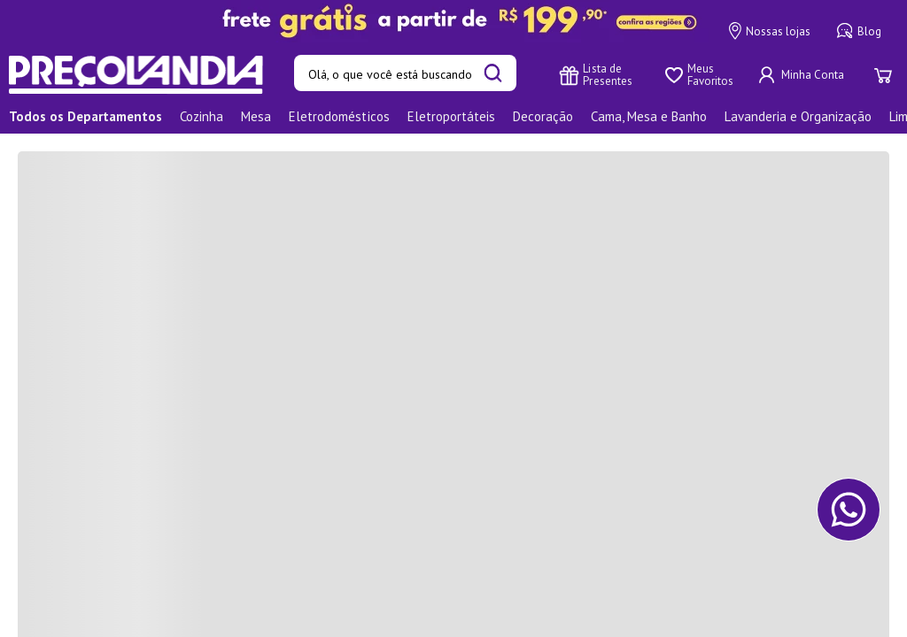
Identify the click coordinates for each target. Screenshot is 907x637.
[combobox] (405, 75)
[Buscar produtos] (493, 74)
